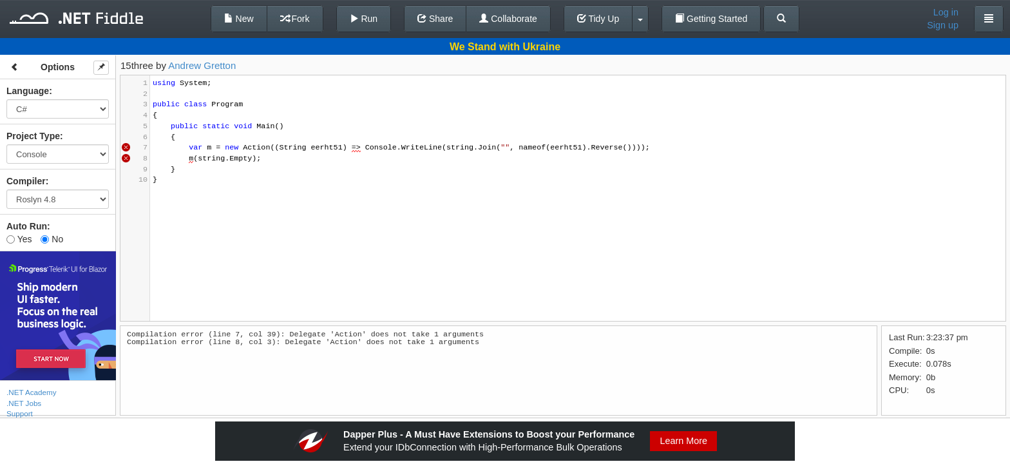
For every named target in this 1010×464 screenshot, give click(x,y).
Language (27, 91)
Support (19, 413)
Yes (19, 239)
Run (364, 19)
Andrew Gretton (202, 65)
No (52, 239)
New (239, 19)
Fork (295, 19)
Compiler (26, 181)
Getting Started (711, 19)
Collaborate (508, 19)
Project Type (33, 136)
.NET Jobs (23, 403)
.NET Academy (31, 392)
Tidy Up (598, 19)
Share (435, 19)
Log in (945, 12)
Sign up (942, 25)
